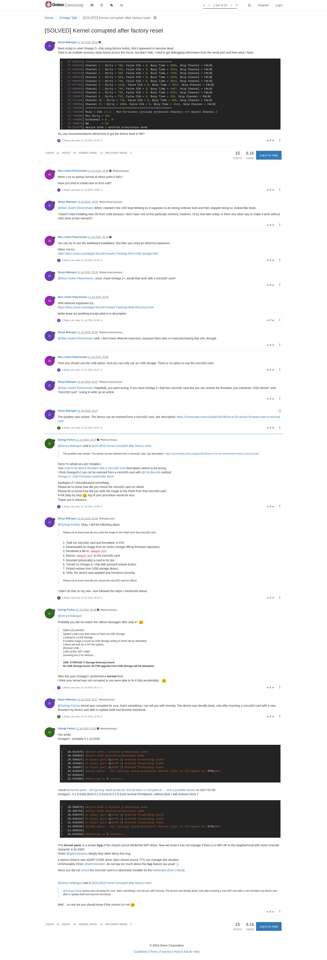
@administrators (77, 853)
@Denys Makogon (121, 171)
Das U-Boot (175, 870)
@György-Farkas (69, 524)
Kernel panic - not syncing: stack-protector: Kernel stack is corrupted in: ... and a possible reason (132, 790)
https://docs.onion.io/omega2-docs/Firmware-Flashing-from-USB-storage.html (108, 253)
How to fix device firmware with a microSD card (95, 468)
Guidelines (140, 951)
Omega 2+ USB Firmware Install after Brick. (86, 476)
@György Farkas (107, 519)
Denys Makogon (67, 42)
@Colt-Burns (150, 472)
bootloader (159, 870)
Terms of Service (160, 951)
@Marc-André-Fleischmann (75, 208)
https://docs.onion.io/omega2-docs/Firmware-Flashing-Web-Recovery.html (105, 307)
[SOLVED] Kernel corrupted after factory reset (121, 446)
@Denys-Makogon (70, 446)
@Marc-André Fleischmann (111, 202)
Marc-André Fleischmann (72, 170)
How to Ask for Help (187, 951)
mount (85, 870)
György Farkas (66, 439)
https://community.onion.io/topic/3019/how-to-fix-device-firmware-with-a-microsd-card (212, 453)
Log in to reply (269, 155)
